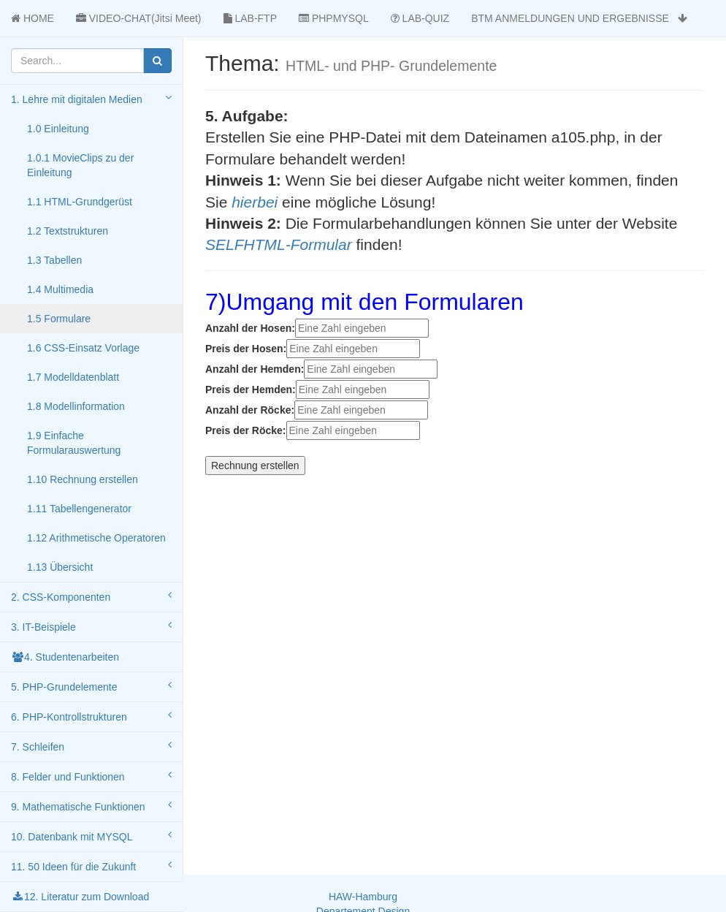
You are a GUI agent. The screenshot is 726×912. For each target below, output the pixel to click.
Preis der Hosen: (245, 348)
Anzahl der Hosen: (250, 328)
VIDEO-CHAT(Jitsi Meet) (139, 18)
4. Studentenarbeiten (65, 657)
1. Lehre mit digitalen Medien (91, 98)
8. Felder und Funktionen (91, 776)
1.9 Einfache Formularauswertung (74, 443)
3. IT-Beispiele (91, 626)
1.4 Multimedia (60, 289)
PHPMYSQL (334, 18)
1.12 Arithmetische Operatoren (96, 538)
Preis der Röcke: (245, 430)
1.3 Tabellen (54, 260)
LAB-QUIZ (420, 18)
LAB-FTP (250, 18)
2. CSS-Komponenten (91, 596)
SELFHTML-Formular (278, 244)
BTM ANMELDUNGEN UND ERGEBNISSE (579, 18)
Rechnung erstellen (255, 465)
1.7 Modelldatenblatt (73, 377)
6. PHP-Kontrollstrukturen (91, 716)
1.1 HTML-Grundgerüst (79, 202)
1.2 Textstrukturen (67, 231)
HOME (32, 18)
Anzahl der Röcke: (249, 410)
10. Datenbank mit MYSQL (91, 836)
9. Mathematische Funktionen (91, 806)
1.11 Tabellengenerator (79, 508)
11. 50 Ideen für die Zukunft (91, 866)
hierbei (255, 202)
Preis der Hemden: (250, 389)
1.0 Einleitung (58, 128)
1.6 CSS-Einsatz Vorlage (83, 348)
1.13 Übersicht (60, 567)
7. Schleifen (91, 746)
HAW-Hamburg (363, 896)
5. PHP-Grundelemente (91, 686)
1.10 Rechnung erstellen (82, 479)
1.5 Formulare (59, 318)
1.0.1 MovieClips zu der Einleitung (80, 165)
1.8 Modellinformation (76, 406)
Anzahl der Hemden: (254, 369)
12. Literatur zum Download (80, 896)
